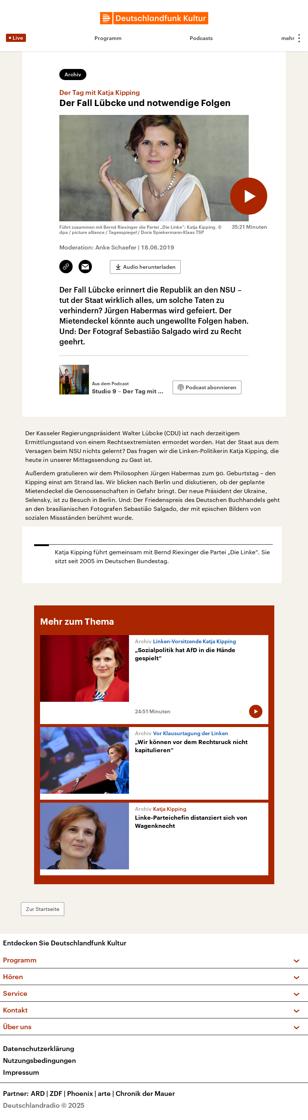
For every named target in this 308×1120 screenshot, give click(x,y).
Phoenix (82, 1093)
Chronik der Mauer (145, 1093)
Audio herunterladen (149, 267)
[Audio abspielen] (248, 196)
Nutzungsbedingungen (39, 1060)
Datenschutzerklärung (38, 1048)
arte (107, 1093)
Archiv (72, 74)
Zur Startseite (42, 909)
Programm (108, 38)
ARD (40, 1093)
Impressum (21, 1072)
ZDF (58, 1093)
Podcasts (201, 38)
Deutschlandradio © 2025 (44, 1105)
